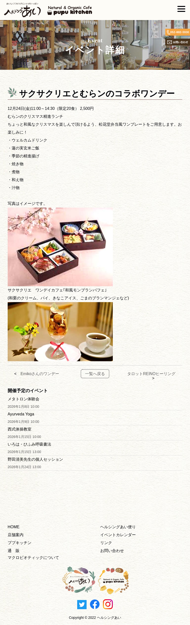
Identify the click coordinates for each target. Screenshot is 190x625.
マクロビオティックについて (33, 557)
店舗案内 (16, 535)
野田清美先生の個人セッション (35, 459)
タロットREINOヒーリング (151, 374)
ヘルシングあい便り (118, 527)
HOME (14, 527)
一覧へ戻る (95, 374)
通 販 (14, 551)
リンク (106, 543)
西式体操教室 (19, 429)
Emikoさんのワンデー (40, 374)
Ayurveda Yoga (21, 414)
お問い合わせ (112, 551)
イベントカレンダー (118, 535)
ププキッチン (19, 543)
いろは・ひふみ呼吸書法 (29, 444)
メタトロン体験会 (23, 399)
